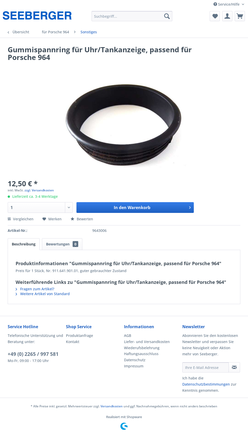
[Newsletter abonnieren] (234, 367)
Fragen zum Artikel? (35, 288)
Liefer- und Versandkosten (147, 341)
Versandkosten (111, 406)
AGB (127, 335)
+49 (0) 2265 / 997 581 (33, 354)
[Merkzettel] (215, 16)
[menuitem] (132, 16)
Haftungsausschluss (141, 353)
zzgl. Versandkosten (39, 190)
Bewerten (82, 218)
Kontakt (72, 341)
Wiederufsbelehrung (142, 347)
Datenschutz (134, 359)
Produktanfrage (79, 335)
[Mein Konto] (227, 16)
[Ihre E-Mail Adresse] (205, 367)
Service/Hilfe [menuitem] (227, 4)
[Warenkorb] (240, 16)
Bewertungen (62, 244)
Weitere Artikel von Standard (43, 293)
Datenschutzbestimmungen (206, 384)
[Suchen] (167, 16)
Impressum (133, 366)
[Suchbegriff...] (132, 16)
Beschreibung (24, 244)
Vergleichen (20, 218)
